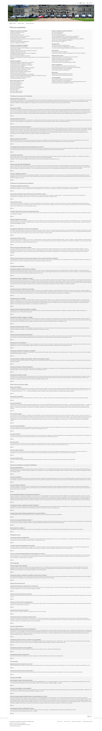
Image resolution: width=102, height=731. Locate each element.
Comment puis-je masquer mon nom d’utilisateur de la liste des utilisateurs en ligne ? (27, 47)
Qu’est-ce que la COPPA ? (15, 33)
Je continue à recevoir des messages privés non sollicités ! (63, 46)
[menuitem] (13, 726)
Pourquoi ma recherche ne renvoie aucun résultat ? (62, 58)
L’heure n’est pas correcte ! (15, 49)
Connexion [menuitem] (89, 3)
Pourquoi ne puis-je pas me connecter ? (18, 37)
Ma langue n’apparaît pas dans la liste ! (18, 51)
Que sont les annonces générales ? (17, 87)
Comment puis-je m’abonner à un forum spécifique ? (62, 68)
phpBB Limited (41, 681)
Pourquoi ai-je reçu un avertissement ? (17, 72)
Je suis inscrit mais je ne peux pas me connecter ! (20, 36)
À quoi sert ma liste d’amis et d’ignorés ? (60, 51)
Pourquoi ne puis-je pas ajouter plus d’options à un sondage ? (22, 67)
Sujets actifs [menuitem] (90, 5)
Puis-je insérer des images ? (15, 85)
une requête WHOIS (42, 699)
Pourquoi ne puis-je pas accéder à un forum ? (19, 70)
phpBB (17, 721)
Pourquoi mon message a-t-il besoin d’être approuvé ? (21, 76)
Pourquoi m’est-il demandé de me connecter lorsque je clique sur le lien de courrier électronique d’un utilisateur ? (30, 58)
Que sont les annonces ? (15, 88)
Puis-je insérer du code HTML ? (16, 83)
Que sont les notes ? (14, 89)
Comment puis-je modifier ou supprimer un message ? (21, 63)
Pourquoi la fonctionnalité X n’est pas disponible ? (61, 80)
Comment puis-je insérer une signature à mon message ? (21, 65)
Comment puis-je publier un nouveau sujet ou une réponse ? (22, 62)
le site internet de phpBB (15, 223)
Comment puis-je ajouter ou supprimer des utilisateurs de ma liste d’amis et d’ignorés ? (69, 53)
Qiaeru (24, 723)
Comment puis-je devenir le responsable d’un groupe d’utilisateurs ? (65, 37)
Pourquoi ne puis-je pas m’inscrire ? (17, 34)
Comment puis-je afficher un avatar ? (17, 54)
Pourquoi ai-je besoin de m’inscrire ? (17, 32)
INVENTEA (24, 724)
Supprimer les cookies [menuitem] (76, 721)
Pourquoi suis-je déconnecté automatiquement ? (19, 41)
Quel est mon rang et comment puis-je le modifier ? (20, 55)
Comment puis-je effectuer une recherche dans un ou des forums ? (65, 56)
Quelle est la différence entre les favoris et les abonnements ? (64, 66)
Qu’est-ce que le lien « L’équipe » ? (59, 41)
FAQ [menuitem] (10, 20)
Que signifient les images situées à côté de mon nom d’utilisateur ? (23, 53)
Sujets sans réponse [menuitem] (82, 5)
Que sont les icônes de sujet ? (16, 92)
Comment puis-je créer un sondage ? (17, 66)
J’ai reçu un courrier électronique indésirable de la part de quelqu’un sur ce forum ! (68, 47)
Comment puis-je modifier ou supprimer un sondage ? (20, 68)
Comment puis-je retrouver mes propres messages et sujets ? (64, 62)
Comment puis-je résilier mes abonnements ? (61, 70)
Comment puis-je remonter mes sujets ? (18, 78)
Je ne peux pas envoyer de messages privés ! (61, 45)
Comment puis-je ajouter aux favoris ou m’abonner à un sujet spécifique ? (66, 67)
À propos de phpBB (52, 682)
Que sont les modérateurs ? (57, 33)
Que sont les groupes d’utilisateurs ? (59, 34)
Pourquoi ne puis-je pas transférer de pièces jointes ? (20, 71)
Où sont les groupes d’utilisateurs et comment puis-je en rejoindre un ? (66, 36)
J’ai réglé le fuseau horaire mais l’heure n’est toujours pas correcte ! (23, 50)
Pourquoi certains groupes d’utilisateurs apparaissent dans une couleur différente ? (68, 38)
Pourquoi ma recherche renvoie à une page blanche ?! (62, 59)
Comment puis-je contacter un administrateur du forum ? (63, 82)
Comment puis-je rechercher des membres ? (60, 60)
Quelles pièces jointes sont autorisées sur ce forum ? (62, 73)
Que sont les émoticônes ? (15, 84)
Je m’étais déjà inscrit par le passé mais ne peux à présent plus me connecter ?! (26, 38)
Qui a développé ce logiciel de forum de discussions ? (62, 78)
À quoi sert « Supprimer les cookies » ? (18, 42)
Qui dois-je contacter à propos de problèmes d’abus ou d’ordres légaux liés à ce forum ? (69, 81)
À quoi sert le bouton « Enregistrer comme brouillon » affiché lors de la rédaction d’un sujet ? (28, 75)
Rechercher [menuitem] (14, 20)
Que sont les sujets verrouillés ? (16, 91)
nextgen (28, 724)
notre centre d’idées (79, 689)
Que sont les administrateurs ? (58, 32)
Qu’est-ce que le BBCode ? (15, 82)
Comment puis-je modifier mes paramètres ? (19, 46)
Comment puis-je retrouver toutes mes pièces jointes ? (62, 75)
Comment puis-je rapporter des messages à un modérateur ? (22, 74)
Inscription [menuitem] (82, 3)
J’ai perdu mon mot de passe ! (16, 40)
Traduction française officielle (16, 723)
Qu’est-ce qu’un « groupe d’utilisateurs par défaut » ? (62, 40)
